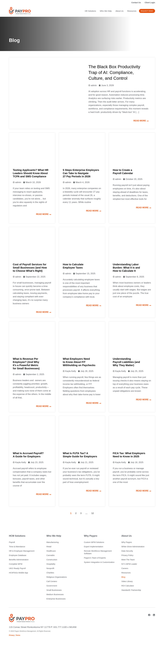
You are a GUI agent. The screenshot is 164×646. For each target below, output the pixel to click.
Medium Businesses (55, 594)
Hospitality (51, 564)
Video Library (127, 581)
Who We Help (106, 11)
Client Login (150, 3)
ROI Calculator (127, 586)
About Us (119, 11)
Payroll (12, 542)
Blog (123, 577)
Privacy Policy (127, 555)
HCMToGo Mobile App (18, 573)
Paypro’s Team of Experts (95, 558)
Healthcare (51, 551)
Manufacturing (53, 542)
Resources (131, 11)
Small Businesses (54, 590)
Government (52, 586)
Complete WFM (15, 564)
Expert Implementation (93, 546)
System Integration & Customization (99, 562)
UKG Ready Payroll (17, 568)
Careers (124, 568)
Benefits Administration (19, 560)
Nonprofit (50, 568)
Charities (50, 573)
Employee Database (17, 555)
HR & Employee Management (21, 551)
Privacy (11, 635)
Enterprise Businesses (56, 599)
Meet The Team (128, 560)
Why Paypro (126, 542)
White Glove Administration (133, 546)
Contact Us (136, 3)
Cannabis (51, 555)
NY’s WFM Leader (129, 564)
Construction (52, 560)
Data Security (127, 551)
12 (92, 513)
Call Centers (52, 581)
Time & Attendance (17, 546)
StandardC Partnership (131, 590)
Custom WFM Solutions (94, 542)
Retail (49, 546)
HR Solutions (90, 11)
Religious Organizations (57, 577)
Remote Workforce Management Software (98, 552)
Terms (18, 635)
